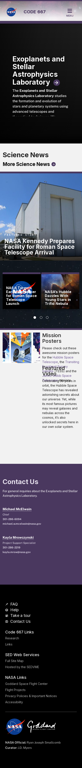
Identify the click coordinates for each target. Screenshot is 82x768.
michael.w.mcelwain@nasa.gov (22, 523)
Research (12, 638)
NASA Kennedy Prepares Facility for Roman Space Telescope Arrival (39, 247)
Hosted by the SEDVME (22, 667)
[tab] (34, 317)
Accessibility (14, 702)
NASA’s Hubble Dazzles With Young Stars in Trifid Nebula (58, 297)
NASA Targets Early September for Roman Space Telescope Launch (21, 295)
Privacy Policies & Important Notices (31, 696)
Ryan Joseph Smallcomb (44, 742)
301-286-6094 (12, 519)
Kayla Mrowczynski (18, 537)
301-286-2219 (11, 547)
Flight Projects (15, 690)
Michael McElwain (17, 509)
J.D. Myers (25, 747)
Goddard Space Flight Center (26, 684)
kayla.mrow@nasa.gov (17, 552)
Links (8, 644)
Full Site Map (14, 661)
